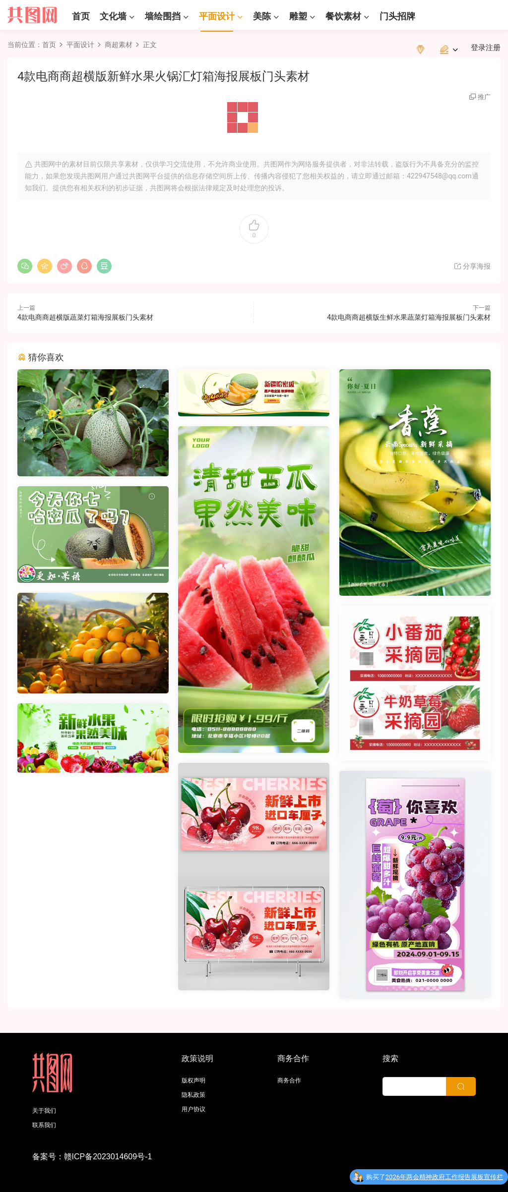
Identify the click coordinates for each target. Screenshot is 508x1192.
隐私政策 (193, 1094)
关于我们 (44, 1110)
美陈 (262, 16)
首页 (81, 16)
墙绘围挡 (163, 16)
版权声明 (193, 1080)
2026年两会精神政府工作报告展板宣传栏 (444, 1179)
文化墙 (113, 16)
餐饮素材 (343, 16)
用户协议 (193, 1109)
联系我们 (44, 1125)
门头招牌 (397, 16)
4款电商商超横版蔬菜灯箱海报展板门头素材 (85, 317)
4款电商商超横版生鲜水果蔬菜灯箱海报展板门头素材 (409, 317)
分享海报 (472, 266)
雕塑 (298, 16)
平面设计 (217, 16)
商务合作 (289, 1080)
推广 (484, 97)
